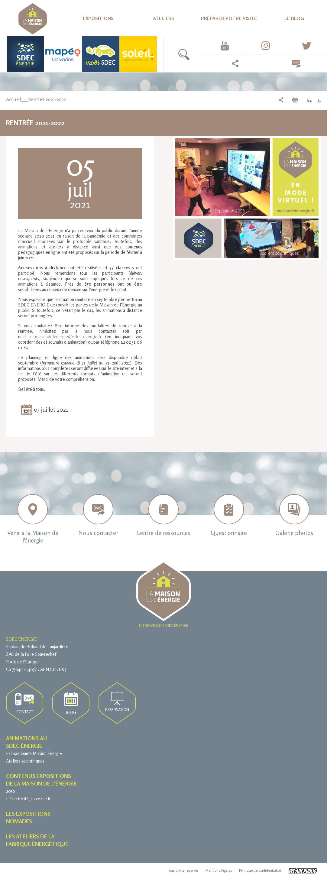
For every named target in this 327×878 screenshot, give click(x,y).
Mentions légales (219, 870)
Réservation (117, 701)
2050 (10, 791)
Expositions (98, 18)
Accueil (13, 99)
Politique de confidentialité (260, 870)
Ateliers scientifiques (25, 761)
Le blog (294, 18)
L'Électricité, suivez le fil (28, 799)
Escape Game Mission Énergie (34, 753)
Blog (71, 703)
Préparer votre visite (229, 18)
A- (319, 101)
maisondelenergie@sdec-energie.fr (68, 336)
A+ (309, 101)
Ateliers (163, 18)
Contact (24, 703)
